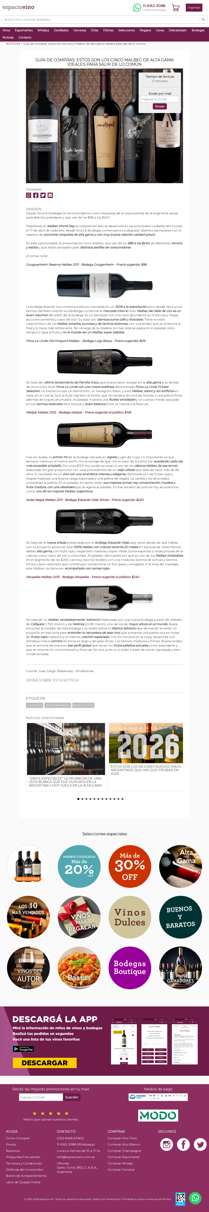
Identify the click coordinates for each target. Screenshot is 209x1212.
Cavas (160, 30)
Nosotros (13, 1151)
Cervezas (79, 30)
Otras (94, 30)
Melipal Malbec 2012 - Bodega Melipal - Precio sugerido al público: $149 (78, 412)
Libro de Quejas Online (23, 1182)
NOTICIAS (13, 44)
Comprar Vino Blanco (124, 1144)
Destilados (61, 30)
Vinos (6, 30)
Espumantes (24, 30)
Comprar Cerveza (121, 1169)
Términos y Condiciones (24, 1163)
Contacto (24, 37)
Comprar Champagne (124, 1151)
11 (118, 799)
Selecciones (126, 30)
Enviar (159, 106)
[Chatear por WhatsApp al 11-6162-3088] (149, 8)
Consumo (34, 705)
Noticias (8, 37)
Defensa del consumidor (24, 1169)
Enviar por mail (160, 93)
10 (114, 799)
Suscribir (71, 1097)
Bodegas (198, 30)
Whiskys (43, 30)
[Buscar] (203, 19)
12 (122, 799)
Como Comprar (18, 1138)
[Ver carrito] (176, 8)
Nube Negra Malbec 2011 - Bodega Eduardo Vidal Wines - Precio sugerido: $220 (84, 500)
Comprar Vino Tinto (122, 1138)
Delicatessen (178, 30)
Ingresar (194, 7)
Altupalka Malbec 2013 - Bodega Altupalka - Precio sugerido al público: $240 (82, 577)
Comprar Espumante (124, 1157)
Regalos (145, 30)
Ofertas (108, 30)
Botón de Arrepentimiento (26, 1176)
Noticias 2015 (83, 705)
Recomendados (58, 705)
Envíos (11, 1144)
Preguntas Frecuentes (23, 1157)
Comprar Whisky (120, 1163)
